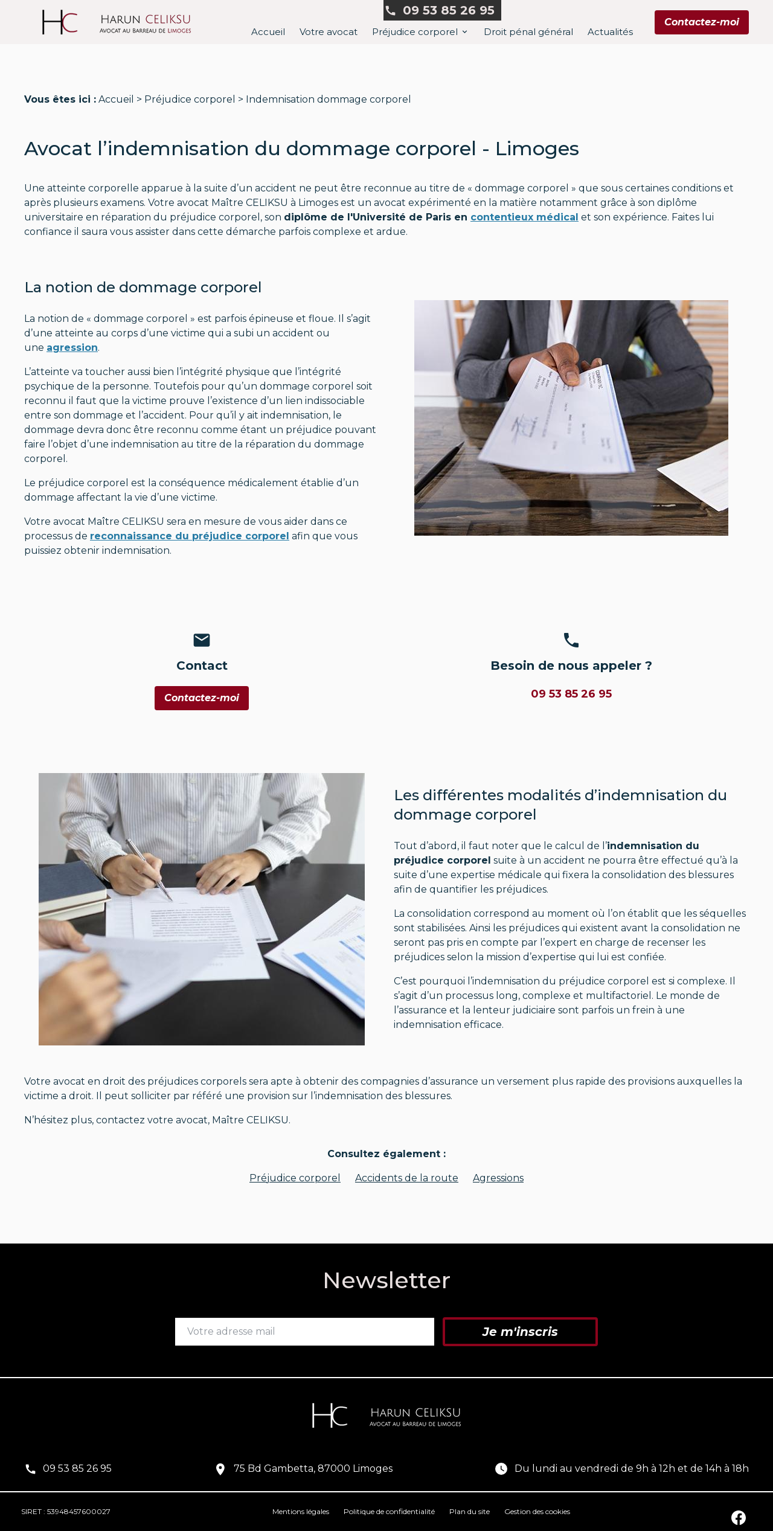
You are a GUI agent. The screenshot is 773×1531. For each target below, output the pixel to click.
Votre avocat (329, 31)
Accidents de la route (406, 1178)
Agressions (498, 1178)
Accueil (268, 31)
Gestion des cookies (537, 1511)
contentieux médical (524, 217)
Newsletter (386, 1280)
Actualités (610, 31)
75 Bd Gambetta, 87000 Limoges (313, 1468)
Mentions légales (300, 1511)
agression (72, 347)
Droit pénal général (528, 31)
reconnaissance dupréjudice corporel (189, 536)
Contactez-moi (701, 22)
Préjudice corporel (415, 31)
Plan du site (469, 1511)
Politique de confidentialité (389, 1511)
